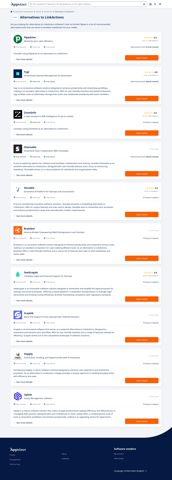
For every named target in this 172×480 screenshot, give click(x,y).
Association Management (24, 12)
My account (118, 454)
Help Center (119, 458)
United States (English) (136, 470)
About (64, 454)
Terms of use (15, 464)
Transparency (15, 459)
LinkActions (48, 12)
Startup (38, 12)
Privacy (12, 455)
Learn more (141, 57)
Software (65, 458)
